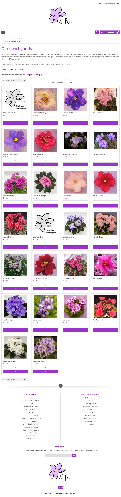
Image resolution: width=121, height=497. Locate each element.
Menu (8, 32)
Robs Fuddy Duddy (90, 409)
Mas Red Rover (8, 237)
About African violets (31, 407)
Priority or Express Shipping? (30, 418)
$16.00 (5, 364)
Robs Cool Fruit (90, 412)
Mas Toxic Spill (8, 320)
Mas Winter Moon (39, 361)
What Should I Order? (31, 424)
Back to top (60, 386)
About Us (31, 404)
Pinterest (62, 487)
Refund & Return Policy (31, 433)
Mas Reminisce (38, 237)
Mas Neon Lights (9, 196)
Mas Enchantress (98, 113)
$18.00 (35, 115)
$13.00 (95, 239)
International (31, 421)
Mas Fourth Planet (39, 154)
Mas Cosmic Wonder (70, 113)
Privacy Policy (31, 439)
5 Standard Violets (90, 407)
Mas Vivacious (38, 320)
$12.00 (95, 115)
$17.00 (65, 239)
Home (3, 39)
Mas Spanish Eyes (9, 278)
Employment (30, 436)
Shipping (31, 412)
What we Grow (31, 409)
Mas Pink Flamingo (39, 196)
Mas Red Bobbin (98, 196)
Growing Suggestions (31, 430)
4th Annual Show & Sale (31, 401)
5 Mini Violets (90, 398)
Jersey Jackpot (90, 415)
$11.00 (95, 157)
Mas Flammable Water (10, 154)
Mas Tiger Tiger (68, 278)
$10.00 (5, 157)
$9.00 (5, 115)
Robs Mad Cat (90, 421)
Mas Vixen (66, 320)
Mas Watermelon (98, 320)
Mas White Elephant (9, 361)
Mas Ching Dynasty (39, 113)
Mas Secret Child (68, 237)
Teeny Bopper (90, 424)
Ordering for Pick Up (30, 427)
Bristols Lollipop (90, 418)
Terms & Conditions (31, 415)
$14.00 (35, 364)
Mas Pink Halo (67, 196)
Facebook (59, 487)
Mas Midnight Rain (99, 154)
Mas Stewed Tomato (40, 278)
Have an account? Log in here (109, 3)
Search (97, 32)
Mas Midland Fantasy (70, 154)
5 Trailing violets (90, 404)
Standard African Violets (15, 39)
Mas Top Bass (97, 278)
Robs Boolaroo (90, 401)
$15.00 (5, 239)
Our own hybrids (31, 39)
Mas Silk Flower (98, 237)
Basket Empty (107, 32)
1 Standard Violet (9, 113)
